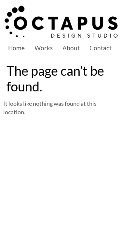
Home (16, 48)
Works (43, 48)
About (71, 48)
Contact (100, 48)
